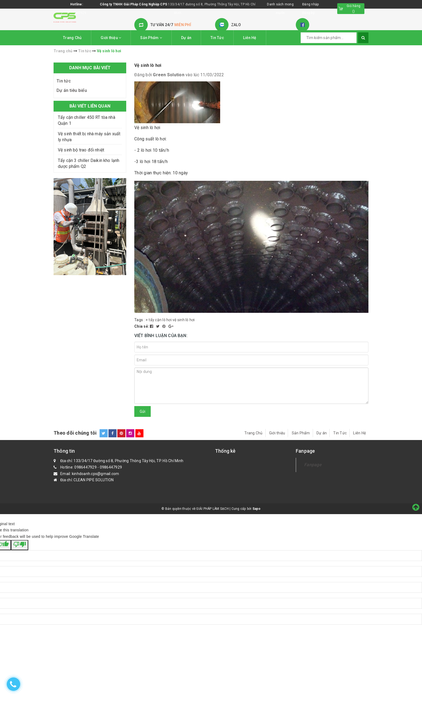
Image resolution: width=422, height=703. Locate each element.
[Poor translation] (19, 545)
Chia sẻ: (141, 326)
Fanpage (312, 464)
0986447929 (85, 467)
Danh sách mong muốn (280, 8)
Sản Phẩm (151, 38)
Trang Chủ (72, 38)
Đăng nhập (310, 4)
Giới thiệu (111, 38)
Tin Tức (217, 38)
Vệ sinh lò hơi (147, 65)
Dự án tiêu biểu (72, 90)
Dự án (186, 38)
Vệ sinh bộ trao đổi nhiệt (81, 150)
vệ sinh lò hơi (184, 320)
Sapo (256, 509)
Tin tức (64, 81)
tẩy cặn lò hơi (160, 320)
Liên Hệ (249, 38)
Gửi (142, 411)
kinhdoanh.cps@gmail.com (95, 474)
